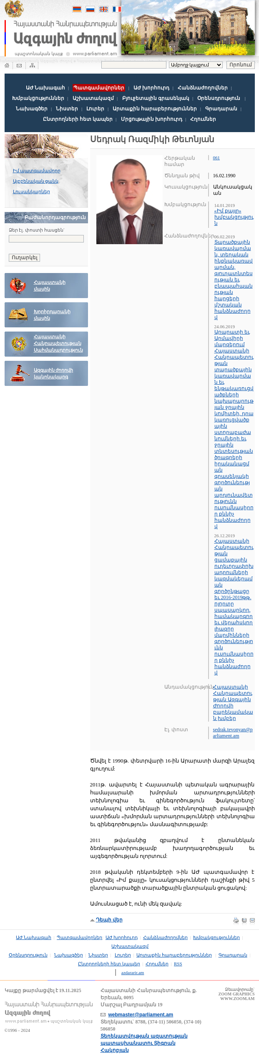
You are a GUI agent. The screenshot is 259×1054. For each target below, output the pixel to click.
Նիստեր (67, 109)
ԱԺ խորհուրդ (151, 88)
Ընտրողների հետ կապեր (78, 119)
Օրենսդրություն (218, 98)
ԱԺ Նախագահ (45, 88)
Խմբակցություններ (38, 98)
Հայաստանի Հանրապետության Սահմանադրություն (58, 343)
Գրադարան (221, 109)
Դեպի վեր (109, 920)
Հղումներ (203, 119)
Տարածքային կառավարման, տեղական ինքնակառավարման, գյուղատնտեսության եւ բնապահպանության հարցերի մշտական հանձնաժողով (233, 279)
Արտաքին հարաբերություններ (155, 109)
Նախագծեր (32, 109)
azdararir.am (132, 972)
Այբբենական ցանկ (36, 181)
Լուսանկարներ (31, 191)
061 (216, 157)
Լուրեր (95, 109)
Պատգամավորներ (79, 937)
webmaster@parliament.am (141, 1015)
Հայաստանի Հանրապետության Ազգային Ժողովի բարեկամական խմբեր (233, 702)
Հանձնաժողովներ (203, 88)
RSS (178, 963)
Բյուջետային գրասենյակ (155, 98)
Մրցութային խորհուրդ (151, 119)
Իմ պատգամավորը (37, 170)
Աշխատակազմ (93, 98)
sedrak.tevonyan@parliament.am (233, 733)
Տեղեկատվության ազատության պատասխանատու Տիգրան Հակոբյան (144, 1043)
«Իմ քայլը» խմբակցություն (234, 217)
